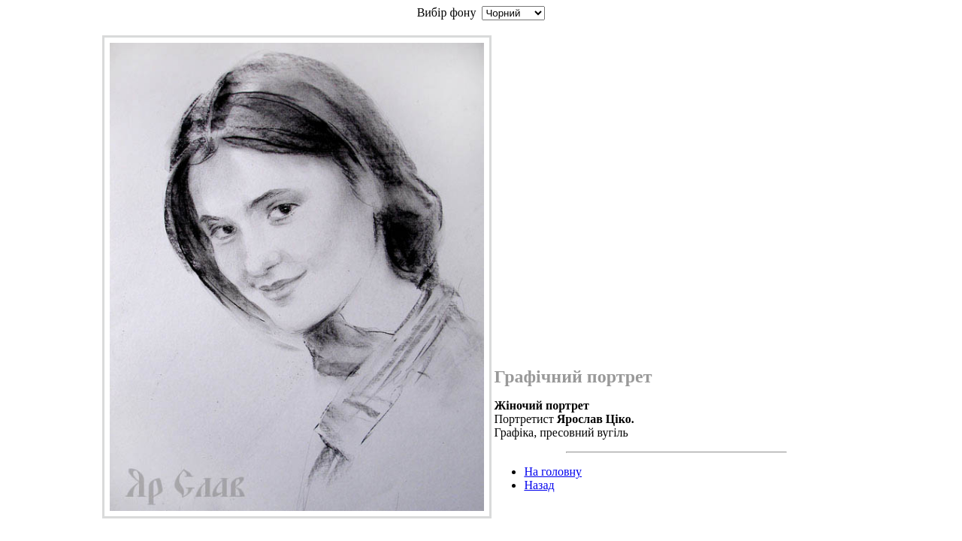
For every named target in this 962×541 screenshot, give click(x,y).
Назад (539, 485)
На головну (553, 471)
